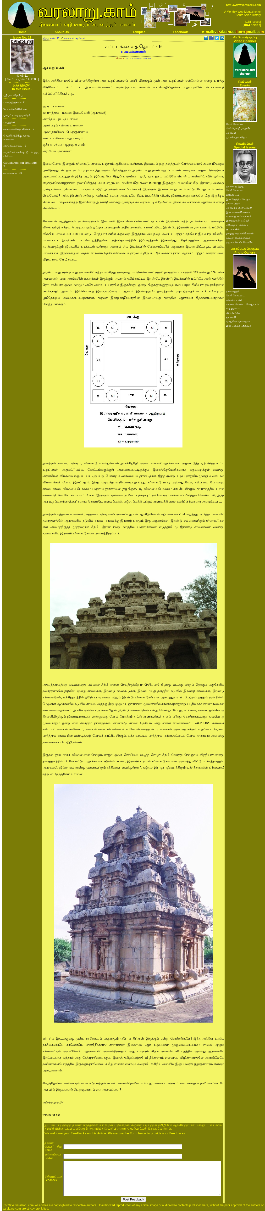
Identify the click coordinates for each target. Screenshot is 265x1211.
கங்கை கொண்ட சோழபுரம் (242, 304)
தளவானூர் (232, 291)
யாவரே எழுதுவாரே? (16, 115)
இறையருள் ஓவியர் (237, 220)
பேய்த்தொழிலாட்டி (15, 108)
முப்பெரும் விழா (236, 137)
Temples (139, 32)
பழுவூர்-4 (9, 122)
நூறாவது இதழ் (235, 186)
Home (22, 32)
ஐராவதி (231, 132)
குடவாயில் (232, 229)
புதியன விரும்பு (12, 95)
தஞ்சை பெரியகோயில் (239, 242)
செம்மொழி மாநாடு (238, 128)
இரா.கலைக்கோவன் (238, 211)
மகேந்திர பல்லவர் (237, 224)
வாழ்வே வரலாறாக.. (238, 321)
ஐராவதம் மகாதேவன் (239, 207)
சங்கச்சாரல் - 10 (12, 172)
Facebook (180, 32)
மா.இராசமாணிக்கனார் (240, 233)
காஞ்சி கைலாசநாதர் (238, 237)
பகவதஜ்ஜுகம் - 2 (13, 102)
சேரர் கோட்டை (235, 124)
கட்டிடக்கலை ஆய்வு (138, 58)
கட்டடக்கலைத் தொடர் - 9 (18, 128)
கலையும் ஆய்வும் (74, 38)
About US (62, 32)
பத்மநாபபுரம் (234, 299)
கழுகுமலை (233, 308)
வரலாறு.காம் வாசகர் (238, 216)
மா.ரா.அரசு (233, 203)
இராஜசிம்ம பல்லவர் (238, 325)
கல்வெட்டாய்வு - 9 (14, 145)
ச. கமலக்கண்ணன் (133, 51)
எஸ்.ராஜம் (232, 194)
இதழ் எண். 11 (51, 38)
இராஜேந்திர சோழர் (238, 199)
